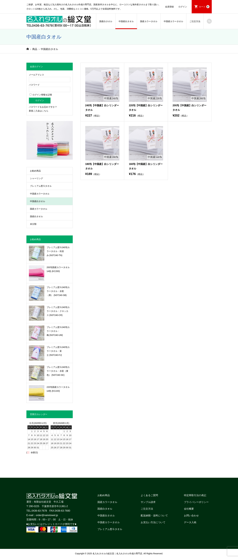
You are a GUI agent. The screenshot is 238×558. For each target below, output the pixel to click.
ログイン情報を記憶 (40, 94)
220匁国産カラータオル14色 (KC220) (58, 389)
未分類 (33, 224)
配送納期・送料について (154, 515)
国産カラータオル (148, 21)
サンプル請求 (148, 502)
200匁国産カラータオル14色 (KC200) (58, 269)
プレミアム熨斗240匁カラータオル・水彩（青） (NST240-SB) (58, 291)
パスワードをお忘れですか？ (43, 107)
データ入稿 (190, 522)
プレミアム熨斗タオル (41, 186)
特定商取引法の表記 (195, 495)
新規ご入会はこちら (38, 111)
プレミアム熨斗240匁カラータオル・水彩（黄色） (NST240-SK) (58, 371)
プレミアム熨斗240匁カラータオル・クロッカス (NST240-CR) (58, 311)
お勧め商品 (35, 171)
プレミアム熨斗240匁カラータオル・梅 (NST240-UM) (58, 331)
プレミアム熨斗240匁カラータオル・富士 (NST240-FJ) (58, 351)
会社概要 (189, 508)
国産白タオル (105, 21)
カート (204, 6)
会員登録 (169, 6)
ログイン (182, 6)
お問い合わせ (191, 515)
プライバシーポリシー (196, 502)
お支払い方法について (153, 522)
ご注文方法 (195, 21)
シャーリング (36, 178)
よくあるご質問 (149, 495)
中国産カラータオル (173, 21)
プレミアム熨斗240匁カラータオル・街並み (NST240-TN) (58, 251)
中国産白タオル (126, 21)
